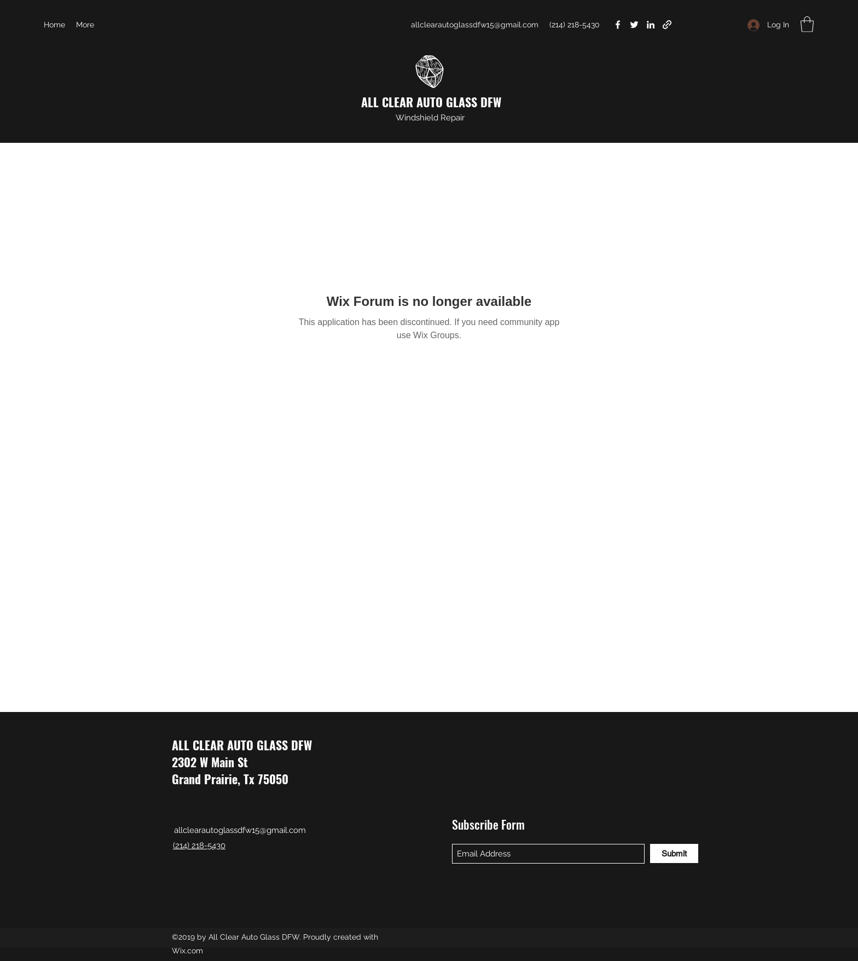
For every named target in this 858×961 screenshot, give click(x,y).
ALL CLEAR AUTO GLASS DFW (431, 102)
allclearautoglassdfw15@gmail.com (474, 24)
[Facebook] (617, 24)
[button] (807, 24)
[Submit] (674, 853)
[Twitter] (634, 24)
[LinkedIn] (650, 24)
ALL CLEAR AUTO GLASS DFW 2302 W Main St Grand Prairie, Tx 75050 (242, 762)
